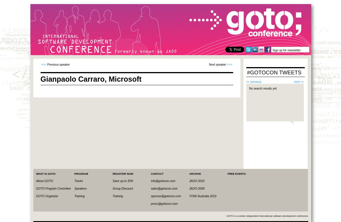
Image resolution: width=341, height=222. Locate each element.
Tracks (79, 181)
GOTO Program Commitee (53, 188)
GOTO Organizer (47, 196)
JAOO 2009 (197, 188)
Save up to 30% (123, 181)
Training (80, 196)
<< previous (254, 81)
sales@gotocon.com (164, 188)
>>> (229, 64)
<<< (44, 64)
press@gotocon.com (164, 203)
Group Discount (123, 188)
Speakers (81, 188)
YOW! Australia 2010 (203, 196)
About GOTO (44, 181)
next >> (299, 81)
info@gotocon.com (163, 181)
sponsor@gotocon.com (166, 196)
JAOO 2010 (197, 181)
